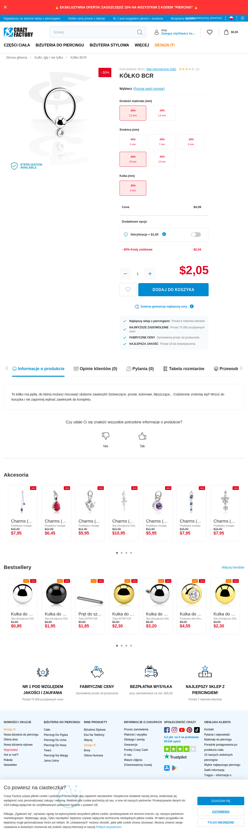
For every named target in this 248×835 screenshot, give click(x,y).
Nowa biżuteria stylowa (18, 744)
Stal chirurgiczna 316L (161, 69)
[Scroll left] (241, 368)
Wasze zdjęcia (133, 760)
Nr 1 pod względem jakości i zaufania (138, 18)
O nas (128, 754)
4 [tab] (131, 553)
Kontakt (209, 729)
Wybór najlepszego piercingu (222, 765)
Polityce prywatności (108, 827)
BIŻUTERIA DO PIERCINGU (60, 45)
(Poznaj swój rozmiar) (149, 89)
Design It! (165, 45)
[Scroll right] (7, 368)
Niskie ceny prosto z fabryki (86, 18)
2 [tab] (121, 553)
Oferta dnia (11, 739)
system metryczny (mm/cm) (203, 18)
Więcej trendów (233, 567)
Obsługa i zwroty (134, 739)
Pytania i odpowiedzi (217, 734)
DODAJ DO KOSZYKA (174, 289)
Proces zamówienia (136, 729)
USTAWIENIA (220, 811)
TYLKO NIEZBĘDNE (220, 822)
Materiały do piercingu (218, 739)
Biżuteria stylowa (109, 45)
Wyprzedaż (11, 750)
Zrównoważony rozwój (138, 765)
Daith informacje (214, 770)
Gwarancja (130, 744)
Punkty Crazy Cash (136, 750)
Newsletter (10, 765)
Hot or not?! (11, 754)
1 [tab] (117, 553)
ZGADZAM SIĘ (220, 801)
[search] (92, 32)
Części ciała (17, 45)
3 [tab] (126, 553)
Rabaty (8, 760)
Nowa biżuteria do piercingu (21, 734)
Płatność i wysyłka (135, 734)
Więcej (142, 45)
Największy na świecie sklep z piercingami (32, 18)
